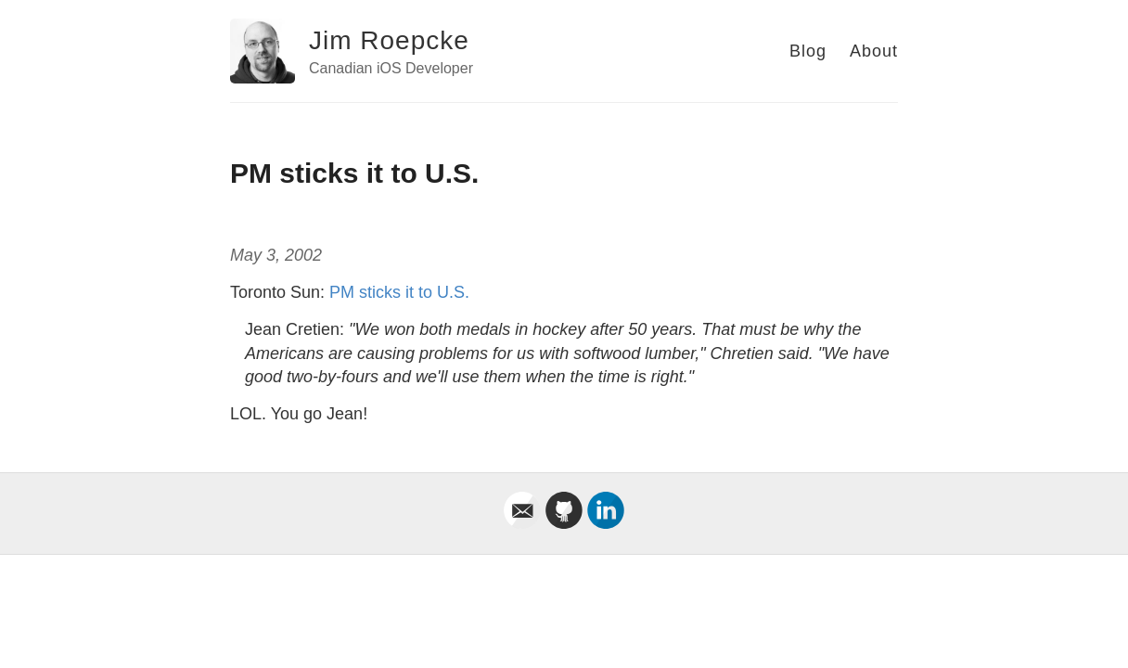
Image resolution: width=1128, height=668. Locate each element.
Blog (808, 51)
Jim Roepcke (389, 40)
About (874, 51)
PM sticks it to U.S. (399, 292)
